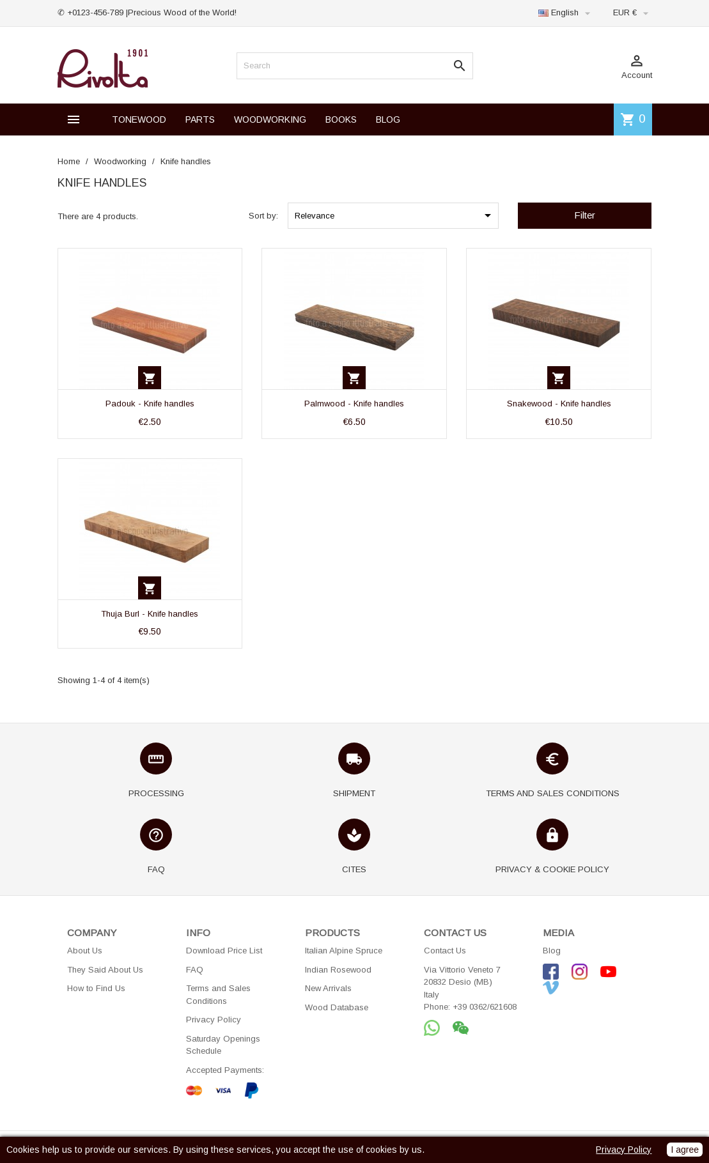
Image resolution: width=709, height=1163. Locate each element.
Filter (584, 215)
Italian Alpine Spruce (343, 950)
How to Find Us (96, 988)
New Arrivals (328, 988)
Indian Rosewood (338, 969)
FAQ (194, 969)
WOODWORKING (270, 119)
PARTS (200, 119)
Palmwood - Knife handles (354, 403)
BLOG (388, 119)
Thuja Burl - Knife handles (149, 614)
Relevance (395, 215)
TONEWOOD (139, 119)
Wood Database (336, 1007)
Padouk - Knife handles (149, 403)
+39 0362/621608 (485, 1007)
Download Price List (224, 950)
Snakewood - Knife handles (559, 403)
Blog (552, 950)
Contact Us (445, 950)
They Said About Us (105, 969)
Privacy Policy (213, 1019)
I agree (685, 1149)
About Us (84, 950)
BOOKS (341, 119)
